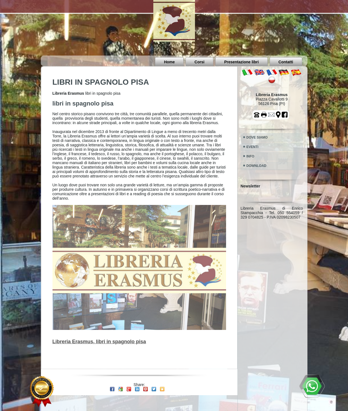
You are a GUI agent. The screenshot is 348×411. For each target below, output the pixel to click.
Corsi (199, 62)
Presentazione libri (241, 62)
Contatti (286, 62)
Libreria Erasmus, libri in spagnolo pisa (99, 341)
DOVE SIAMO (257, 137)
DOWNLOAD (256, 166)
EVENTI (252, 147)
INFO (250, 156)
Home (169, 62)
